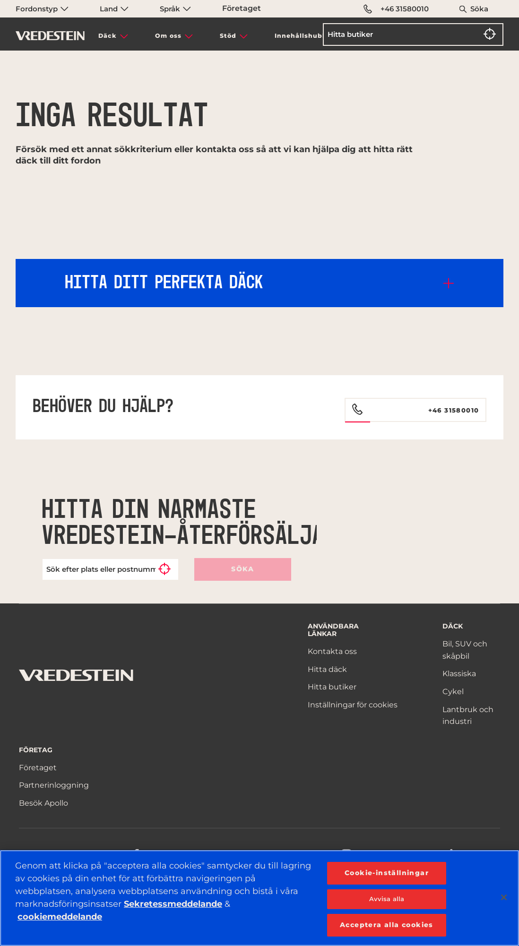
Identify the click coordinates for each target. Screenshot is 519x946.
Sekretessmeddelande (173, 904)
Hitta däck (327, 669)
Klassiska (459, 673)
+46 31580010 (396, 9)
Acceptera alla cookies (386, 924)
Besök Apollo (43, 803)
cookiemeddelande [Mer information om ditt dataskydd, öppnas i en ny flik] (59, 917)
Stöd (228, 35)
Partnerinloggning (54, 785)
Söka (479, 8)
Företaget (241, 8)
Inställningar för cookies (353, 704)
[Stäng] (503, 897)
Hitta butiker (332, 686)
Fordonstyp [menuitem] (42, 8)
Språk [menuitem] (175, 8)
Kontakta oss (332, 651)
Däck (107, 35)
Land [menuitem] (114, 8)
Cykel (453, 691)
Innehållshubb (301, 35)
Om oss (168, 35)
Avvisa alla (386, 899)
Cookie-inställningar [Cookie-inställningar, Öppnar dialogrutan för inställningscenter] (387, 873)
